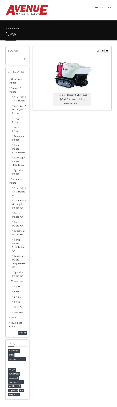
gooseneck (13, 378)
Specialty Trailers (17, 172)
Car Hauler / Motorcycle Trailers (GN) (19, 204)
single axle (13, 390)
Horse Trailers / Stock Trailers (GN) (18, 245)
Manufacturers (17, 281)
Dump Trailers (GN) (18, 224)
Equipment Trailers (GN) (18, 232)
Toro (12, 317)
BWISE (16, 296)
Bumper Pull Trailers (16, 90)
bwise (11, 355)
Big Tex (16, 286)
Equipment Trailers (18, 138)
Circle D (17, 307)
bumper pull (14, 350)
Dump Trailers (16, 129)
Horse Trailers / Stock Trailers (18, 149)
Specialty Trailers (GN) (18, 274)
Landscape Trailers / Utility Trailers (18, 161)
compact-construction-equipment (14, 359)
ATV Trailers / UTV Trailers (19, 98)
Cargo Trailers (16, 120)
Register (99, 7)
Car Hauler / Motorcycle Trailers (19, 109)
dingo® (12, 369)
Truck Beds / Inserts (16, 324)
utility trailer (14, 394)
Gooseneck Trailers (15, 181)
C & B (16, 301)
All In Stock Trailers (15, 81)
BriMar (16, 291)
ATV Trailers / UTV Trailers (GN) (19, 191)
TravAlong (18, 312)
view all (23, 332)
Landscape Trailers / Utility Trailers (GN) (18, 261)
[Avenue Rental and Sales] (26, 9)
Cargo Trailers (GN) (18, 215)
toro (21, 390)
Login (109, 7)
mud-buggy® (14, 386)
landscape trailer (16, 382)
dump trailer (14, 374)
